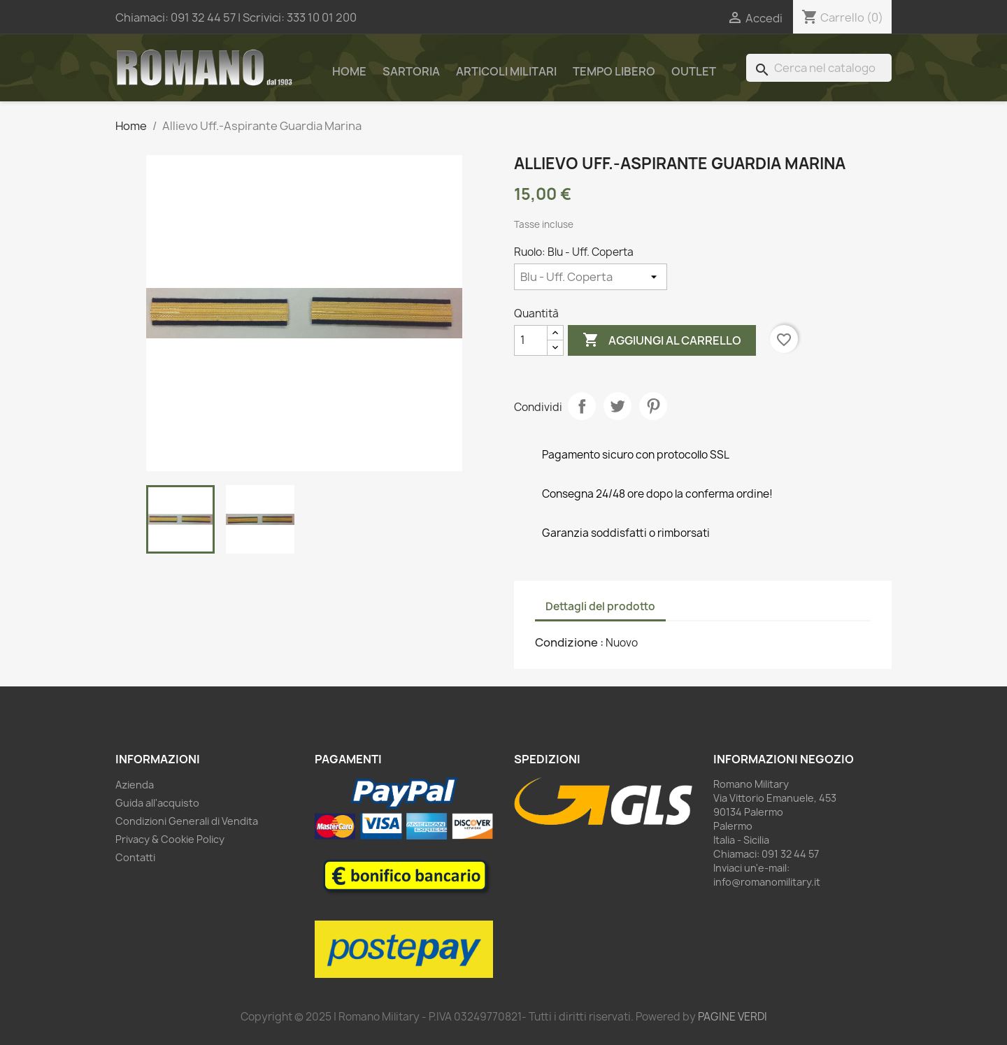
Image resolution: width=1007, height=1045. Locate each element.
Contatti (135, 857)
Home (349, 71)
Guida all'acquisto (157, 802)
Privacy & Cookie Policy (169, 839)
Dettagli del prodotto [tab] (600, 606)
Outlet (693, 71)
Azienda (134, 784)
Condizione (567, 642)
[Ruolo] (590, 277)
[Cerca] (819, 68)
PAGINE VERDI (732, 1016)
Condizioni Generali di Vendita (186, 821)
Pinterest (653, 406)
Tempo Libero (614, 71)
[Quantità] (531, 340)
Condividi (582, 406)
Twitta (617, 406)
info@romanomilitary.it (766, 881)
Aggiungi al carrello (662, 340)
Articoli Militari (506, 71)
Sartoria (411, 71)
